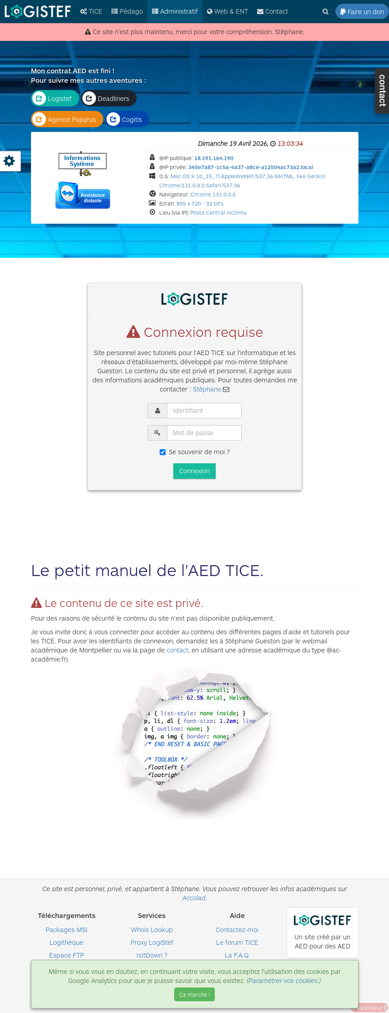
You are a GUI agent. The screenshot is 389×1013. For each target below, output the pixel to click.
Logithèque (66, 942)
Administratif (175, 11)
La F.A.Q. (237, 955)
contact (177, 650)
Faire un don (362, 11)
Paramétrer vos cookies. (283, 980)
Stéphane (207, 389)
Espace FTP (66, 955)
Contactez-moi (237, 929)
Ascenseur (369, 1007)
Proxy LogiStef (152, 942)
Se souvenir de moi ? (195, 452)
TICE (91, 11)
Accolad (194, 898)
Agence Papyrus (64, 119)
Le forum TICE (237, 942)
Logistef (52, 98)
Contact (272, 11)
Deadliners (105, 98)
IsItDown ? (151, 955)
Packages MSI (66, 929)
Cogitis (124, 119)
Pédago (127, 11)
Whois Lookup (152, 929)
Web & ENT (227, 11)
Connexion (194, 471)
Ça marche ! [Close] (194, 994)
